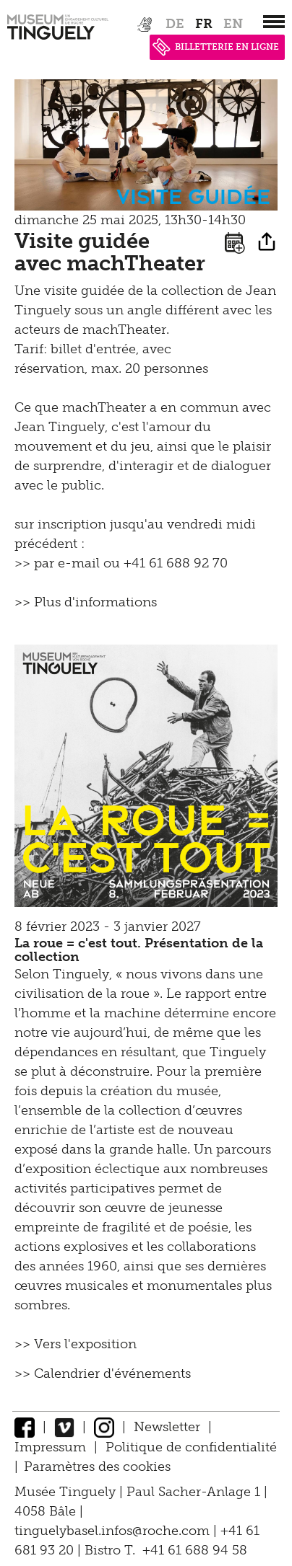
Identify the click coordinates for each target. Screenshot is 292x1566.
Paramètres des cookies (97, 1466)
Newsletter (167, 1427)
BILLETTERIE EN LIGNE (216, 47)
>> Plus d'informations (85, 602)
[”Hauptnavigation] (274, 21)
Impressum (50, 1447)
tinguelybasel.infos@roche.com (113, 1531)
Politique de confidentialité (191, 1447)
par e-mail (67, 563)
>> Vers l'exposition (75, 1344)
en (233, 24)
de (175, 24)
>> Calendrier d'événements (102, 1373)
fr (203, 24)
